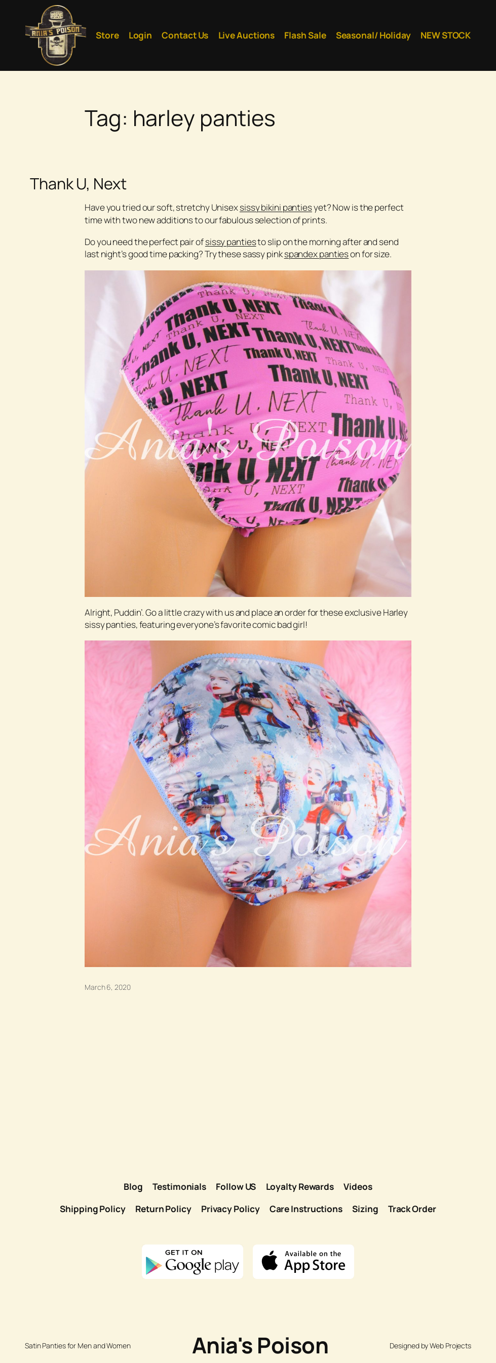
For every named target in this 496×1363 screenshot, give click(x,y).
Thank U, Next (78, 183)
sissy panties (230, 242)
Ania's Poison (260, 1345)
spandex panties (316, 254)
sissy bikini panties (276, 207)
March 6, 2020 (108, 987)
